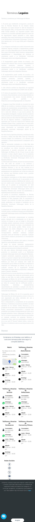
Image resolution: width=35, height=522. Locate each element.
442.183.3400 (25, 430)
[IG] (9, 468)
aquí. (29, 490)
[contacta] (9, 361)
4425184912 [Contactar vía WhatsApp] (9, 402)
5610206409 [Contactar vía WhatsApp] (25, 402)
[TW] (9, 472)
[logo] (17, 5)
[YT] (9, 476)
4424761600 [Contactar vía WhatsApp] (25, 361)
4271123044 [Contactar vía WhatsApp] (9, 435)
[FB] (9, 464)
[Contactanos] (27, 2)
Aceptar (17, 520)
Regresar (4, 331)
